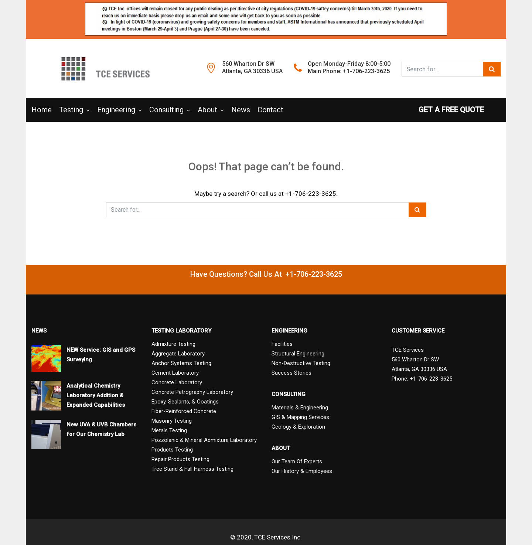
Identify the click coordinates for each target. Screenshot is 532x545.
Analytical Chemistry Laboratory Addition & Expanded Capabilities (95, 395)
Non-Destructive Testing (301, 363)
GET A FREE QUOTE (460, 109)
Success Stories (291, 372)
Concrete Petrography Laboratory (192, 392)
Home (41, 109)
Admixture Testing (173, 344)
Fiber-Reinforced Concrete (183, 411)
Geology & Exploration (298, 426)
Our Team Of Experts (297, 461)
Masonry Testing (171, 421)
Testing (71, 109)
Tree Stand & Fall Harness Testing (192, 469)
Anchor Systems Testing (181, 363)
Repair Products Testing (180, 459)
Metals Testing (169, 430)
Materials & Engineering (300, 407)
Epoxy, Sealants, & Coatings (185, 401)
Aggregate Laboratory (178, 353)
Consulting (166, 109)
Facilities (282, 344)
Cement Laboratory (175, 372)
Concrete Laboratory (176, 382)
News (240, 109)
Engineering (116, 109)
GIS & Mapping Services (300, 417)
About (207, 109)
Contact (270, 109)
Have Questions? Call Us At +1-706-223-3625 (266, 274)
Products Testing (172, 449)
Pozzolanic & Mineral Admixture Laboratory (204, 440)
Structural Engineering (298, 353)
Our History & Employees (302, 471)
